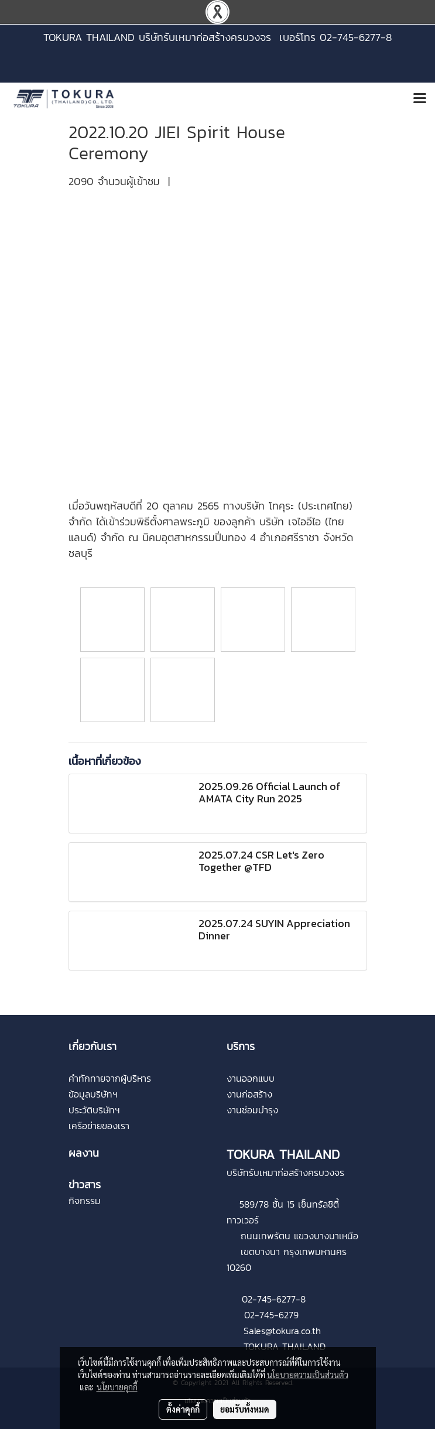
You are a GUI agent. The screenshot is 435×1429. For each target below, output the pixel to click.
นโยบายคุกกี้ (117, 1387)
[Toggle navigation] (420, 99)
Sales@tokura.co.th (282, 1331)
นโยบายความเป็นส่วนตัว (307, 1374)
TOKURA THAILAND (285, 1346)
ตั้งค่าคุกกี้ (183, 1409)
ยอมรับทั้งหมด (244, 1409)
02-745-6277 (269, 1299)
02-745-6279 (271, 1315)
